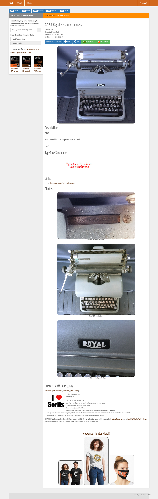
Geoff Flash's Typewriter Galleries (53, 391)
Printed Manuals (32, 50)
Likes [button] (76, 41)
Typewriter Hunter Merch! (96, 433)
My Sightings (74, 391)
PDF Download (14, 71)
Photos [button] (67, 41)
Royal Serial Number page (116, 419)
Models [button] (26, 11)
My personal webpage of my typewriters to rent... (63, 183)
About (19, 3)
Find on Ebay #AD (88, 42)
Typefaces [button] (51, 11)
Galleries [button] (38, 11)
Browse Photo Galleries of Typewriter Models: (22, 35)
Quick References (22, 53)
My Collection (66, 391)
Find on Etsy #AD (103, 42)
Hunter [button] (59, 42)
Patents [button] (64, 11)
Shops (30, 53)
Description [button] (49, 42)
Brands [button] (14, 11)
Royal (50, 15)
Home (46, 15)
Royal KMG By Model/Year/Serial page (137, 419)
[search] (25, 39)
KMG (54, 15)
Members (143, 3)
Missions (30, 3)
